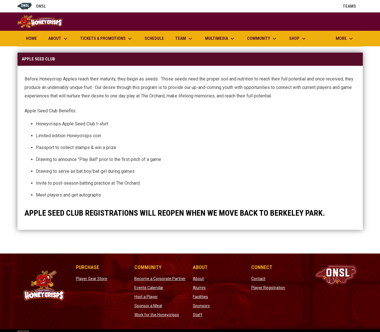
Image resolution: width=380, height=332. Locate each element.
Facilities (200, 296)
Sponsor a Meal (148, 305)
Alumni (199, 287)
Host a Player (146, 296)
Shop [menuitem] (298, 38)
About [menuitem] (58, 38)
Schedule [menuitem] (154, 38)
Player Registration (268, 287)
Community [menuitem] (262, 38)
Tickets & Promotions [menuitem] (106, 38)
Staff (197, 315)
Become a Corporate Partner (160, 278)
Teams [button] (353, 6)
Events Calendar (148, 287)
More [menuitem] (345, 38)
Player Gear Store (91, 278)
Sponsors (201, 305)
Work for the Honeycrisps (156, 315)
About (198, 278)
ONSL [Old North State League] (32, 6)
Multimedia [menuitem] (220, 38)
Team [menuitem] (184, 38)
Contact (258, 278)
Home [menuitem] (31, 38)
